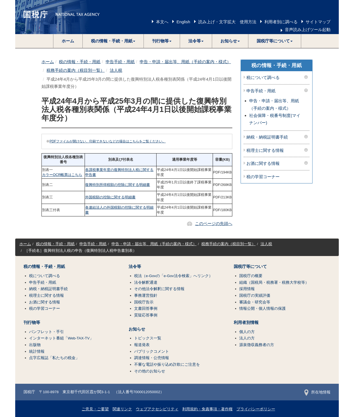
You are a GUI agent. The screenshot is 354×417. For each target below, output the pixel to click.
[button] (113, 41)
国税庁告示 (143, 302)
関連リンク (122, 409)
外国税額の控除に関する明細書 (110, 197)
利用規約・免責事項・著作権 (207, 409)
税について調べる (263, 77)
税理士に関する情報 (265, 150)
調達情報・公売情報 (151, 358)
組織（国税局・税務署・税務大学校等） (274, 282)
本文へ (162, 21)
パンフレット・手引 (46, 332)
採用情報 (247, 289)
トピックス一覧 (147, 338)
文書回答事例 (145, 308)
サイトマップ (318, 21)
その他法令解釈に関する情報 (159, 289)
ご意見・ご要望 (95, 409)
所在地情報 (317, 392)
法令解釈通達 (145, 282)
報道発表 (142, 345)
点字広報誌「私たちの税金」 (54, 358)
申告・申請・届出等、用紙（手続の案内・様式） (185, 61)
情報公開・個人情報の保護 (262, 308)
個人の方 (247, 332)
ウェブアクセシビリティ (157, 409)
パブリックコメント (151, 351)
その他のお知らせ (149, 371)
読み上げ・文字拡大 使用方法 (227, 21)
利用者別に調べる (281, 21)
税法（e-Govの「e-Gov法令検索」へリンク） (173, 276)
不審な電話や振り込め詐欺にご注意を (167, 364)
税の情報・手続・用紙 (79, 61)
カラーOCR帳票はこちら (62, 175)
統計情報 (37, 351)
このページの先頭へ (213, 223)
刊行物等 (32, 322)
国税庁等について (250, 266)
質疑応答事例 (145, 315)
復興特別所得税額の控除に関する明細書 (117, 185)
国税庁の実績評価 (254, 295)
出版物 (35, 345)
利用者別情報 (246, 322)
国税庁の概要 (250, 276)
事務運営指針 (145, 295)
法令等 (135, 266)
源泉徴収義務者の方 (256, 345)
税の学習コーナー (263, 177)
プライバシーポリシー (255, 409)
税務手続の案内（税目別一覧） (75, 70)
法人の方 (247, 338)
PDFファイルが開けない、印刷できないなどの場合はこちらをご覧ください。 (108, 141)
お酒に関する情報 (263, 163)
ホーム (68, 41)
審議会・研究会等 (254, 302)
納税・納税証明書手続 (267, 137)
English (183, 21)
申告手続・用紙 (120, 61)
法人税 (116, 70)
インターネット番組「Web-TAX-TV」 (61, 338)
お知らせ (137, 329)
